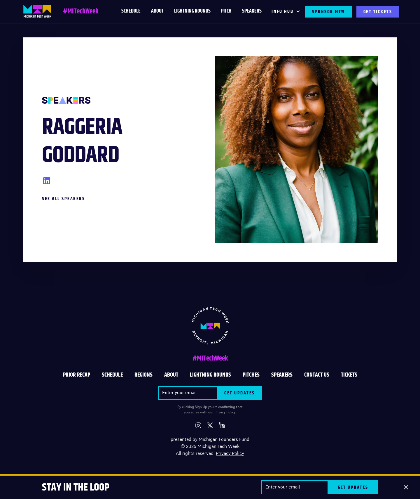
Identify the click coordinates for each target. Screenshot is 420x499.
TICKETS (349, 375)
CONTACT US (316, 375)
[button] (286, 12)
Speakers (252, 11)
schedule (131, 11)
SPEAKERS (282, 375)
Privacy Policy (224, 412)
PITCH (226, 11)
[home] (37, 11)
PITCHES (251, 375)
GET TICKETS (377, 11)
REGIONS (143, 375)
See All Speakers (63, 198)
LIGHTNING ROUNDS (192, 11)
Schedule (112, 375)
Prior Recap (76, 375)
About (157, 11)
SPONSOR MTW (328, 11)
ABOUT (171, 375)
